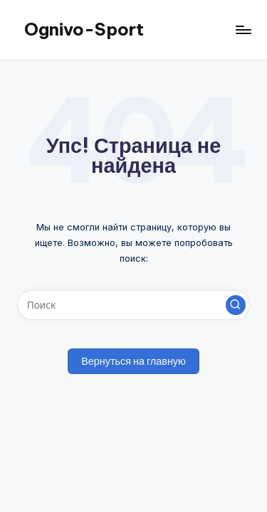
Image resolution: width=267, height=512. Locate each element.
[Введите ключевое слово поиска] (133, 305)
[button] (236, 305)
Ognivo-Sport (84, 29)
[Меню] (243, 29)
